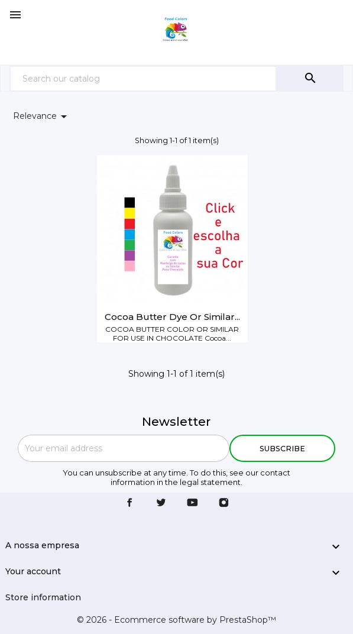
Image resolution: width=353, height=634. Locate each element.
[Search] (143, 78)
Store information (43, 597)
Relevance (42, 116)
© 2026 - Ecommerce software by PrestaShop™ (176, 619)
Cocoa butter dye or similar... (172, 316)
